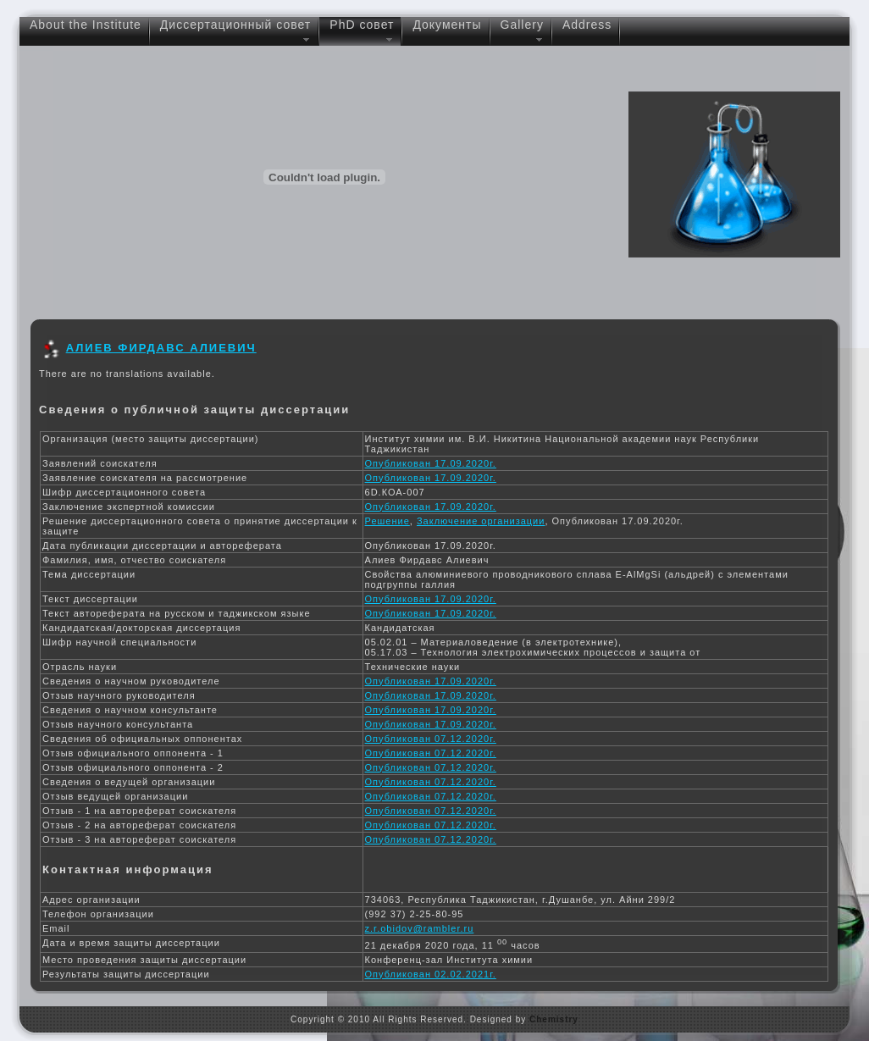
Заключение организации (481, 521)
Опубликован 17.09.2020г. (430, 463)
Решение (387, 521)
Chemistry (553, 1019)
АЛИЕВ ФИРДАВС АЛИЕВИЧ (161, 347)
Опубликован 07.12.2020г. (430, 739)
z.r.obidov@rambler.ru (419, 928)
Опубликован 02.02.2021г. (430, 974)
